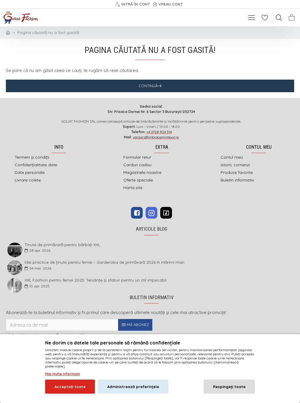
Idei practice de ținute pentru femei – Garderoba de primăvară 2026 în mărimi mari (104, 262)
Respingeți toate (229, 386)
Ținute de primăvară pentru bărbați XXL (62, 245)
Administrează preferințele (133, 386)
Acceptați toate (70, 386)
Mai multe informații (62, 374)
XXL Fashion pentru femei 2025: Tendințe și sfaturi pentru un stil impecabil (95, 280)
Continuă (148, 85)
